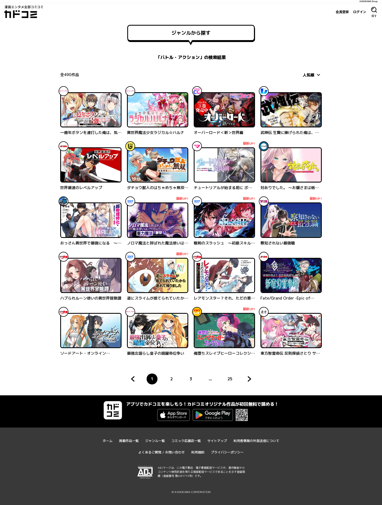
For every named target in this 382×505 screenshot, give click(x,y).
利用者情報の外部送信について (256, 440)
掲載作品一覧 (129, 440)
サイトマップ (217, 440)
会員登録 (342, 11)
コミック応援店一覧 (186, 440)
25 (231, 380)
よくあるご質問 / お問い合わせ (161, 452)
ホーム (108, 440)
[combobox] (312, 74)
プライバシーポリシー (227, 452)
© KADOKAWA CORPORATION (191, 492)
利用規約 (197, 452)
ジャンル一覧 (155, 440)
